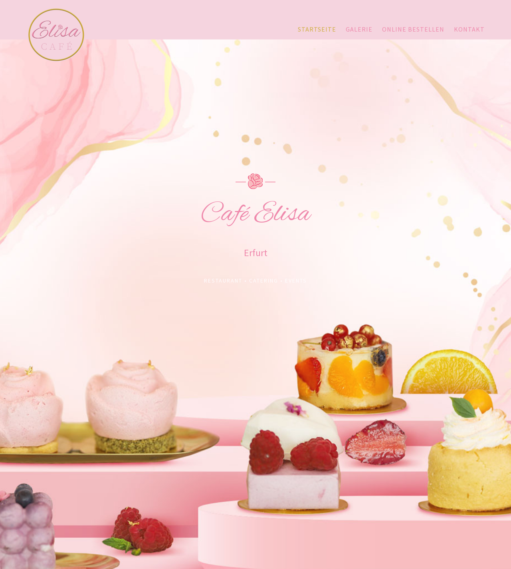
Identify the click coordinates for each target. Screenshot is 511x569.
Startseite (317, 29)
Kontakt (469, 29)
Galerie (359, 29)
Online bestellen (413, 29)
